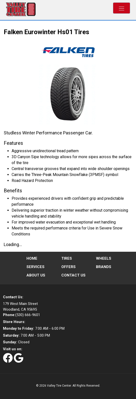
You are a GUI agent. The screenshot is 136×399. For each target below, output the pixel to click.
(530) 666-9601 (21, 315)
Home (31, 258)
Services (35, 267)
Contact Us (73, 275)
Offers (68, 267)
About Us (35, 275)
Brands (103, 267)
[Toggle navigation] (121, 8)
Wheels (103, 258)
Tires (66, 258)
